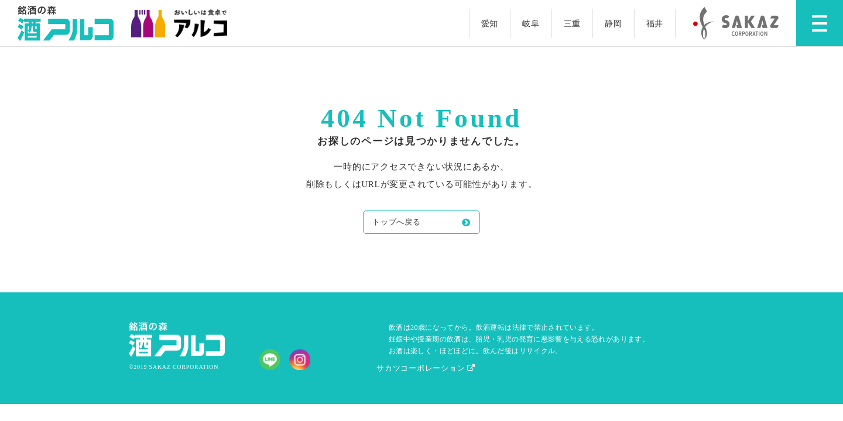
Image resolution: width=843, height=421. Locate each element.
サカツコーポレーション (425, 368)
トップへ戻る (396, 222)
